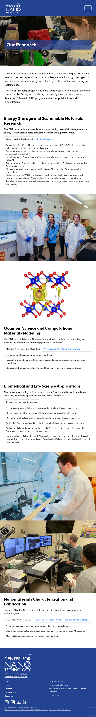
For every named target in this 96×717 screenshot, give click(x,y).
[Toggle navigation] (88, 7)
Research (8, 696)
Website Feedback (41, 710)
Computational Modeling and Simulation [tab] (62, 349)
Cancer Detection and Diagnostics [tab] (21, 402)
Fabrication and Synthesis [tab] (76, 620)
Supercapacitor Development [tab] (19, 139)
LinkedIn (25, 702)
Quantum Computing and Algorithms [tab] (23, 349)
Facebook (13, 702)
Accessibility (53, 710)
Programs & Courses (58, 685)
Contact (8, 689)
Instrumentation (56, 681)
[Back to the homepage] (13, 9)
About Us (8, 685)
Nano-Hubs (54, 695)
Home (7, 681)
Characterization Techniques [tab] (19, 620)
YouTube (19, 702)
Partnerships (10, 692)
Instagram (6, 702)
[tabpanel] (48, 165)
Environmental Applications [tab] (48, 620)
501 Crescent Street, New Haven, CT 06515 (19, 710)
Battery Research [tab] (45, 139)
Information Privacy (64, 710)
